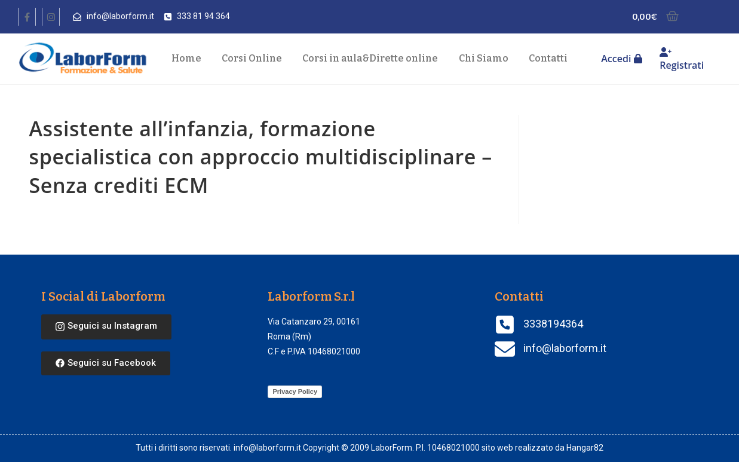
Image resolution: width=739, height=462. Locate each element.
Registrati (682, 59)
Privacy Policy (294, 391)
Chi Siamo (483, 58)
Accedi (621, 58)
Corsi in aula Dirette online (370, 59)
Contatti (548, 58)
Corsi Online (252, 58)
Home (186, 58)
